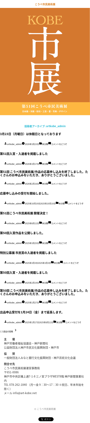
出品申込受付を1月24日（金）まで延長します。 (32, 312)
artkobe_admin (14, 144)
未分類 (45, 144)
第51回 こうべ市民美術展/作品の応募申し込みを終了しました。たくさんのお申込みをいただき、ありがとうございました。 (44, 173)
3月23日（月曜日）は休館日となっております (30, 134)
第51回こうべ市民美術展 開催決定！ (24, 213)
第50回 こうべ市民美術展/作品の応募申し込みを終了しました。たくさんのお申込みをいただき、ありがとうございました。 (44, 292)
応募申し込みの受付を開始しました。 (25, 193)
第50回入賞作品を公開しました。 (22, 233)
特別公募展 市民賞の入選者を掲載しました (28, 253)
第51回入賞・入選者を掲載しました (24, 153)
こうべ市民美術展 (45, 4)
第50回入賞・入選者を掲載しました (24, 272)
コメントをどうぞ (59, 144)
